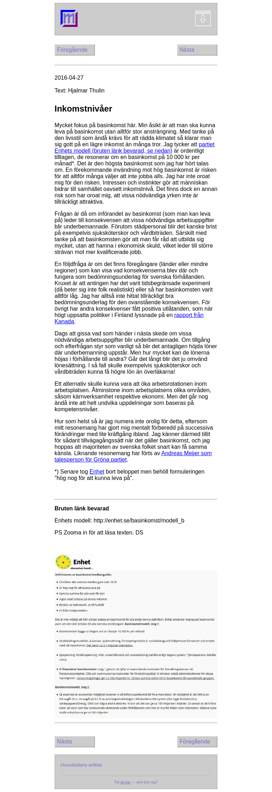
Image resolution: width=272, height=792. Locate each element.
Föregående (72, 50)
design (125, 782)
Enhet (97, 472)
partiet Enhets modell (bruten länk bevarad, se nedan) (135, 147)
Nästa (187, 50)
